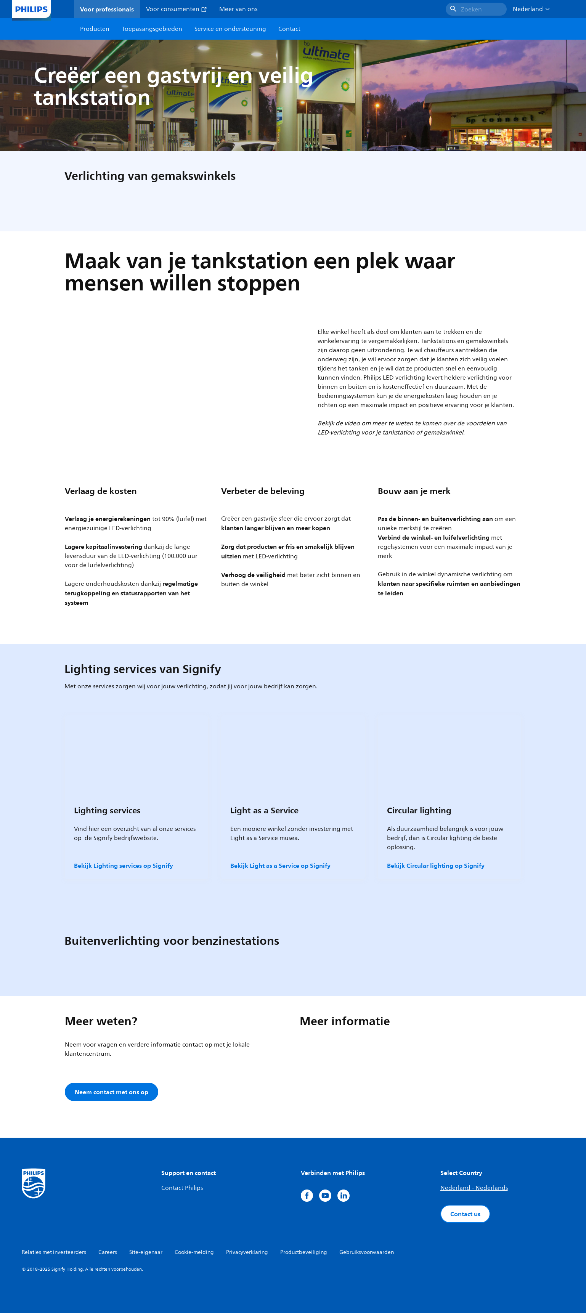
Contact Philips (182, 1188)
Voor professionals (107, 9)
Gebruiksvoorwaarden (366, 1252)
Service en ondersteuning (230, 29)
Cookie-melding (194, 1252)
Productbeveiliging (303, 1252)
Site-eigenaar (145, 1252)
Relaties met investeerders (54, 1252)
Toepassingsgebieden (152, 29)
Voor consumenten (176, 9)
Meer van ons (238, 9)
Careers (107, 1252)
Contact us (465, 1214)
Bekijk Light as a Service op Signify (280, 865)
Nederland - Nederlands (474, 1188)
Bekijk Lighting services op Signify (123, 865)
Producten (94, 29)
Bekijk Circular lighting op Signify (436, 865)
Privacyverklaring (247, 1252)
